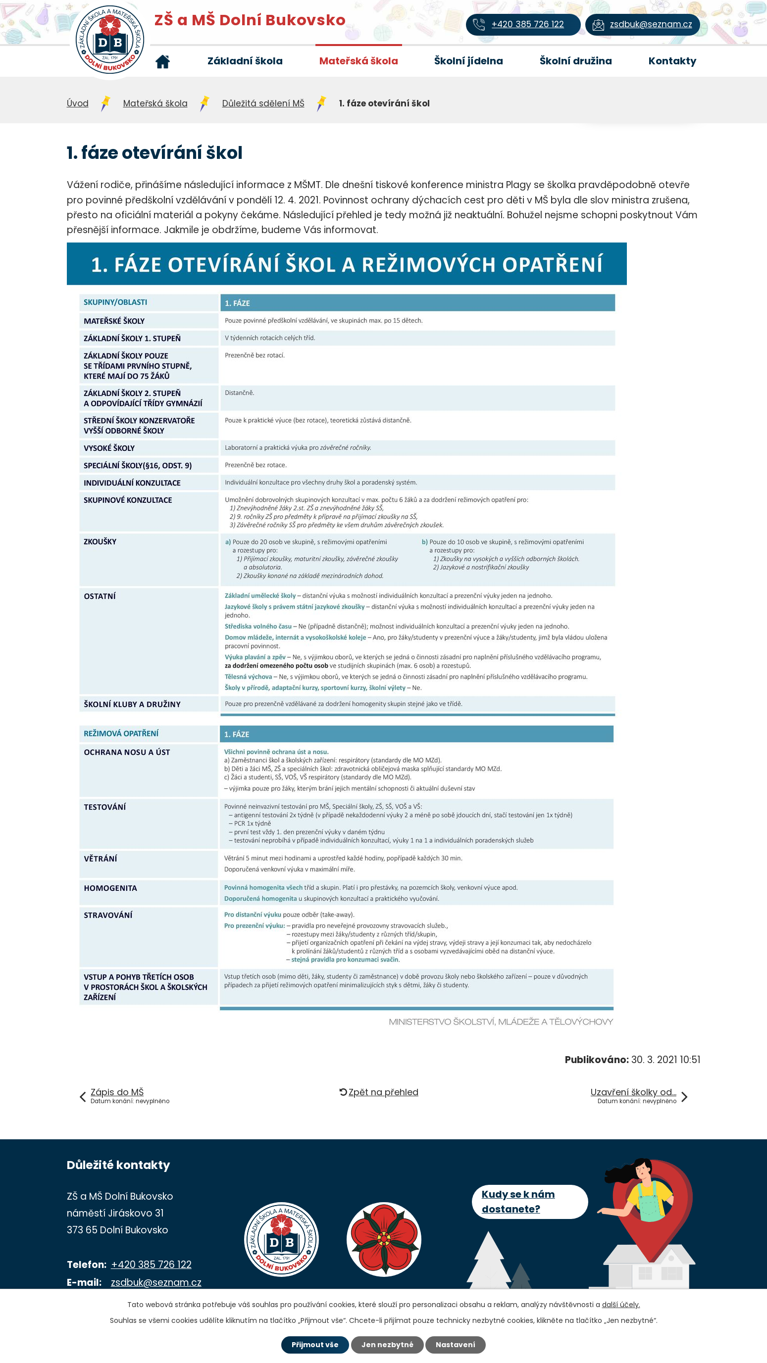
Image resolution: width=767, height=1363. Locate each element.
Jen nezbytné (387, 1345)
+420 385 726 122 (151, 1264)
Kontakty (673, 61)
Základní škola (245, 61)
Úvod (163, 61)
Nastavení (456, 1345)
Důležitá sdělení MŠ (263, 103)
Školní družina (576, 61)
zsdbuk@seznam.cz (156, 1282)
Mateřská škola (358, 61)
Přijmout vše (315, 1345)
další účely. (621, 1305)
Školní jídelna (468, 61)
